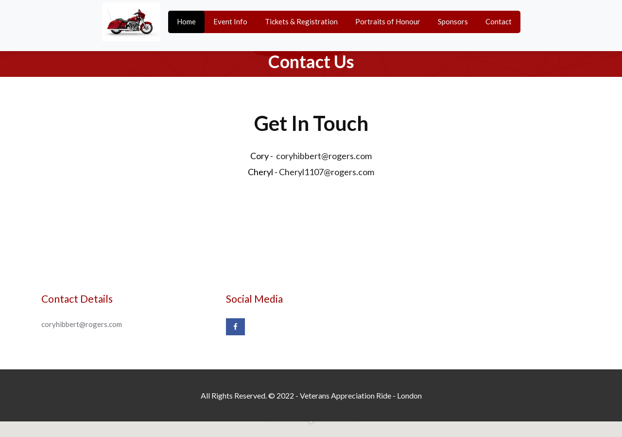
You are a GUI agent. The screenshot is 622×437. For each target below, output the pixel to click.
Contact (498, 21)
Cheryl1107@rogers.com (326, 171)
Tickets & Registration (301, 21)
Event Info (230, 21)
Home (186, 21)
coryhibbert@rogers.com (324, 155)
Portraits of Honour (387, 21)
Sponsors (453, 21)
